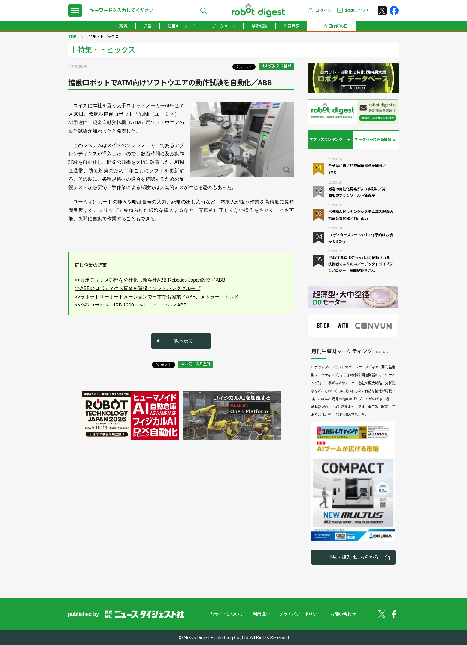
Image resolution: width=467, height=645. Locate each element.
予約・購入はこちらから (353, 557)
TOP (72, 36)
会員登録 (291, 26)
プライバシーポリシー (299, 614)
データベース (223, 26)
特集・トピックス (103, 36)
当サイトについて (226, 614)
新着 (123, 26)
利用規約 (261, 614)
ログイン (323, 10)
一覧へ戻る (181, 341)
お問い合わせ (356, 10)
